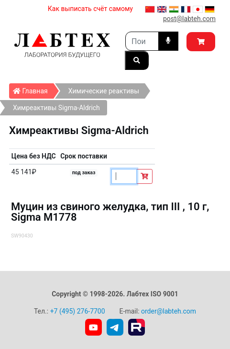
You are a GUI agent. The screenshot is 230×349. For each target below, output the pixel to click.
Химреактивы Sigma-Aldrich (56, 108)
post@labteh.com (189, 19)
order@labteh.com (168, 311)
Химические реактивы (103, 91)
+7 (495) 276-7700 (77, 311)
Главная (33, 89)
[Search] (142, 41)
